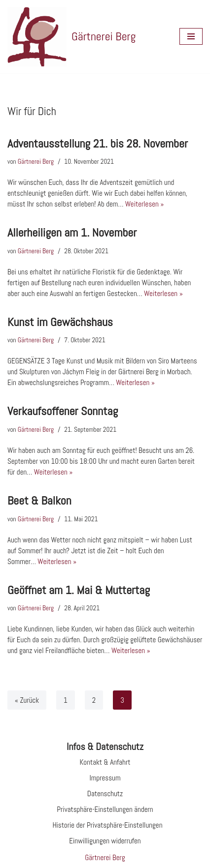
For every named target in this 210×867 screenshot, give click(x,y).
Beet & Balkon (39, 500)
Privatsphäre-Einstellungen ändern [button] (105, 809)
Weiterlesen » (144, 204)
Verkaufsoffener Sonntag (62, 411)
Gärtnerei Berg (36, 161)
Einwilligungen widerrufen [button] (104, 840)
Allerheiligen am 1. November (72, 232)
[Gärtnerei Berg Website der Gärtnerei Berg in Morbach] (71, 36)
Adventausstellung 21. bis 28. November (97, 143)
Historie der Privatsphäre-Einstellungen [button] (108, 825)
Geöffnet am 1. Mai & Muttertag (78, 590)
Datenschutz (105, 793)
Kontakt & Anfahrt (105, 762)
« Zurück (27, 700)
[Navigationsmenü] (191, 36)
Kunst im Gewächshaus (60, 321)
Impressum (104, 777)
